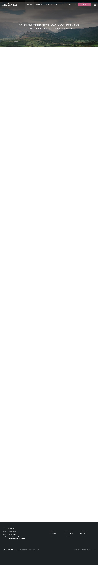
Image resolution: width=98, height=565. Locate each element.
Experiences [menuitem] (59, 4)
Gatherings (68, 531)
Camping (83, 536)
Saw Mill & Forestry (9, 549)
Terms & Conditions (86, 549)
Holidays (83, 533)
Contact (67, 536)
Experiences (84, 531)
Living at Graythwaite (21, 549)
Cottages (52, 533)
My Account (76, 4)
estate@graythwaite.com (15, 537)
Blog (50, 536)
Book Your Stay (85, 4)
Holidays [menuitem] (29, 4)
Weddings (52, 531)
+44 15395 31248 (13, 534)
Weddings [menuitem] (38, 4)
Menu (94, 4)
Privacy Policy (77, 549)
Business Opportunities (33, 549)
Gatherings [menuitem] (48, 4)
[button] (94, 550)
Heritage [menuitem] (68, 4)
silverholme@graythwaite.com (17, 538)
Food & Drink (69, 533)
